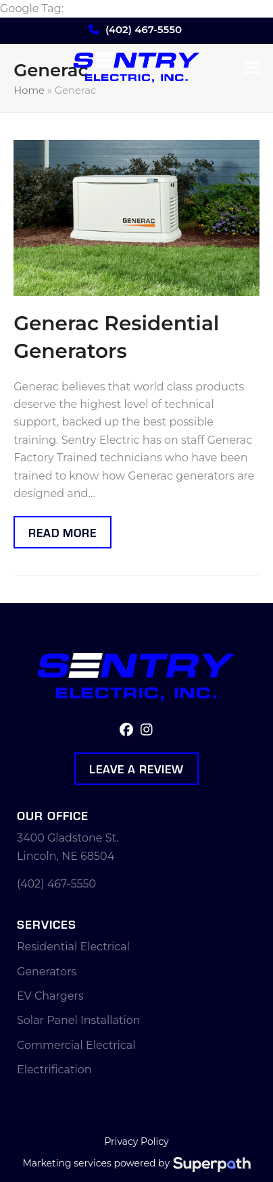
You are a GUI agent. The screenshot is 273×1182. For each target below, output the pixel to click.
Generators (46, 971)
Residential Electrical (73, 946)
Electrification (54, 1069)
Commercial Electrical (76, 1045)
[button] (252, 68)
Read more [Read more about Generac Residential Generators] (62, 532)
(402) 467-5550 (143, 29)
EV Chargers (50, 996)
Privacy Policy (136, 1141)
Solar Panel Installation (79, 1020)
